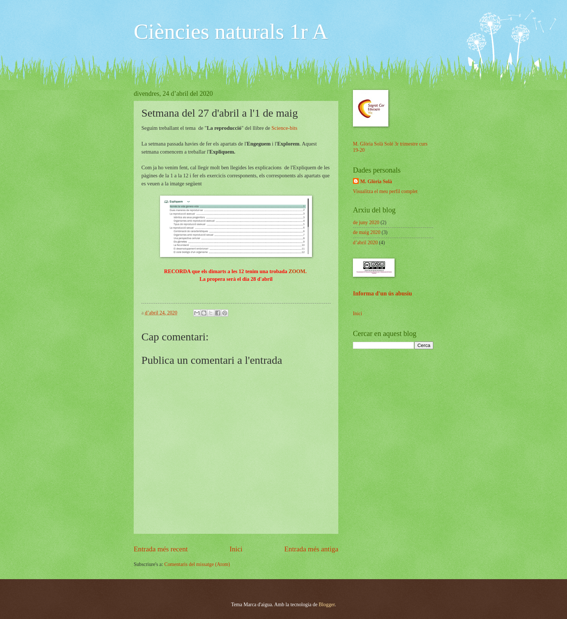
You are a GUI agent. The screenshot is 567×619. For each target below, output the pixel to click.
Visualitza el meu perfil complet (385, 191)
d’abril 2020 (365, 242)
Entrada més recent (161, 549)
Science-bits (284, 128)
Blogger (327, 604)
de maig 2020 (366, 232)
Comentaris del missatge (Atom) (197, 564)
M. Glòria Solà (376, 181)
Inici (235, 549)
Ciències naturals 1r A (231, 31)
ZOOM (297, 271)
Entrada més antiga (311, 549)
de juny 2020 (366, 222)
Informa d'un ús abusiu (382, 293)
